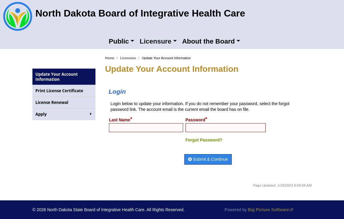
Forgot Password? (204, 140)
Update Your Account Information (56, 76)
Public (119, 41)
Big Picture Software (268, 209)
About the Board (208, 41)
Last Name (119, 119)
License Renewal (60, 102)
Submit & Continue (208, 159)
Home (109, 58)
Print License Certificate (65, 90)
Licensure (155, 41)
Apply (63, 114)
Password (195, 119)
